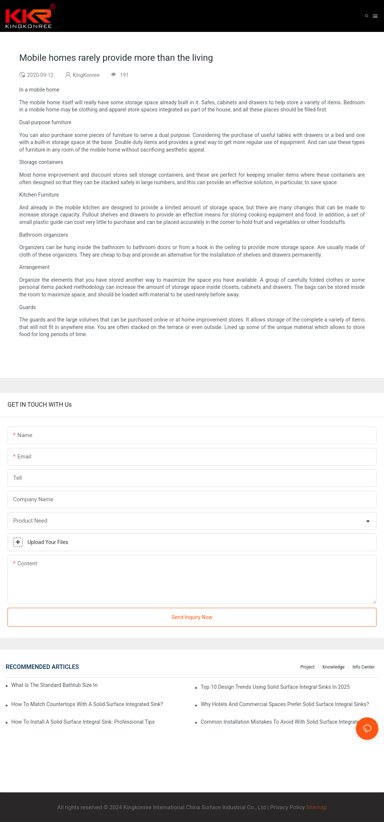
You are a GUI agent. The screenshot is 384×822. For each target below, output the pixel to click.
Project (307, 667)
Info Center (363, 667)
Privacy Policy (287, 807)
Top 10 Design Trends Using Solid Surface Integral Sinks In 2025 (275, 687)
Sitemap (316, 807)
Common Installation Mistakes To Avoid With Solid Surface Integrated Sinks (288, 722)
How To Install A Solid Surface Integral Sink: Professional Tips (83, 722)
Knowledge (333, 667)
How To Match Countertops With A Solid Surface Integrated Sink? (87, 704)
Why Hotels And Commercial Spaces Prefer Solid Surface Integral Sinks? (285, 704)
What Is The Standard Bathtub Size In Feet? (54, 685)
